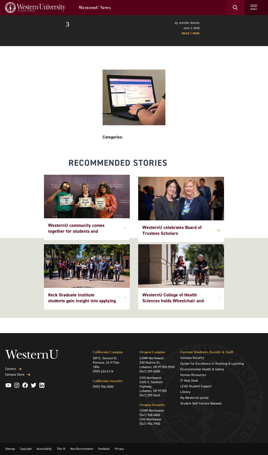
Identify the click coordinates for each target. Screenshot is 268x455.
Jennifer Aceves (189, 23)
